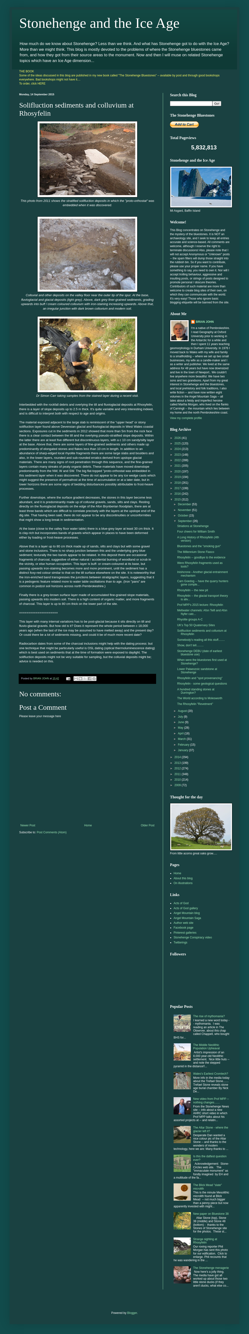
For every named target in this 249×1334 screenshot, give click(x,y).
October (183, 515)
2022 (178, 460)
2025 (178, 443)
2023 (178, 454)
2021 (178, 465)
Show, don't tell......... (190, 645)
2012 (178, 768)
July (181, 716)
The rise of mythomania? (209, 1016)
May (181, 727)
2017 (178, 488)
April (181, 733)
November (185, 510)
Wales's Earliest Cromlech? (210, 1073)
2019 (178, 477)
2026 (178, 438)
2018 (178, 482)
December (185, 504)
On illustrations (183, 883)
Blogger (132, 1313)
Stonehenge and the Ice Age (99, 23)
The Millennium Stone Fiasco (195, 552)
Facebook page (183, 927)
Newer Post (27, 825)
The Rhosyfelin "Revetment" (195, 704)
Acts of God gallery (186, 908)
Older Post (147, 825)
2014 (178, 757)
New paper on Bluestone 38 (211, 1213)
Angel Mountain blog (187, 913)
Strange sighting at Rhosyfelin (205, 1240)
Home (88, 825)
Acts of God (181, 903)
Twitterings (180, 942)
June (181, 722)
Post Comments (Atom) (52, 832)
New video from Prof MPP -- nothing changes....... (211, 1100)
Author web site (183, 923)
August (183, 711)
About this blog (183, 878)
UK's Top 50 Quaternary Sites (196, 625)
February (184, 744)
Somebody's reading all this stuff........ (201, 639)
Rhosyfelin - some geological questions (202, 683)
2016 (178, 493)
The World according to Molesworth (199, 698)
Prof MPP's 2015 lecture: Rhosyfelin (200, 605)
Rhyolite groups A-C (190, 619)
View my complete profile (186, 418)
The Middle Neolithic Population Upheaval (206, 1046)
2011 (178, 774)
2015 (178, 499)
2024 (178, 449)
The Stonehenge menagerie (211, 1268)
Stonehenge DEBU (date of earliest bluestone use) (199, 652)
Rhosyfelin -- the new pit (192, 590)
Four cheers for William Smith (196, 531)
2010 (178, 779)
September (185, 521)
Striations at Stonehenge (193, 526)
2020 (178, 471)
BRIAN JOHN (205, 322)
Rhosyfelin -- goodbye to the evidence (201, 557)
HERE (41, 83)
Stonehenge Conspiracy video (193, 937)
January (183, 750)
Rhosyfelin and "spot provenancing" (199, 678)
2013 (178, 763)
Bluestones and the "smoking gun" (199, 546)
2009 (178, 785)
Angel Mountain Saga (187, 918)
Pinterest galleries (185, 932)
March (182, 739)
